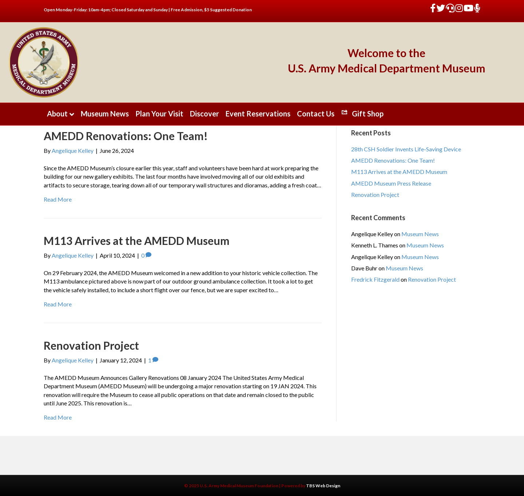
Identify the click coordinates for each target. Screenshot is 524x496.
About (57, 113)
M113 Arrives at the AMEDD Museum (137, 240)
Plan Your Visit (159, 113)
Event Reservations (258, 113)
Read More (58, 199)
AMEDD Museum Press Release (391, 183)
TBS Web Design (323, 485)
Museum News (105, 113)
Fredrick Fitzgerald (375, 279)
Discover (204, 113)
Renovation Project (91, 345)
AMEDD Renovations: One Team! (126, 135)
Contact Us (315, 113)
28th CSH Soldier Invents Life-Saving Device (406, 149)
